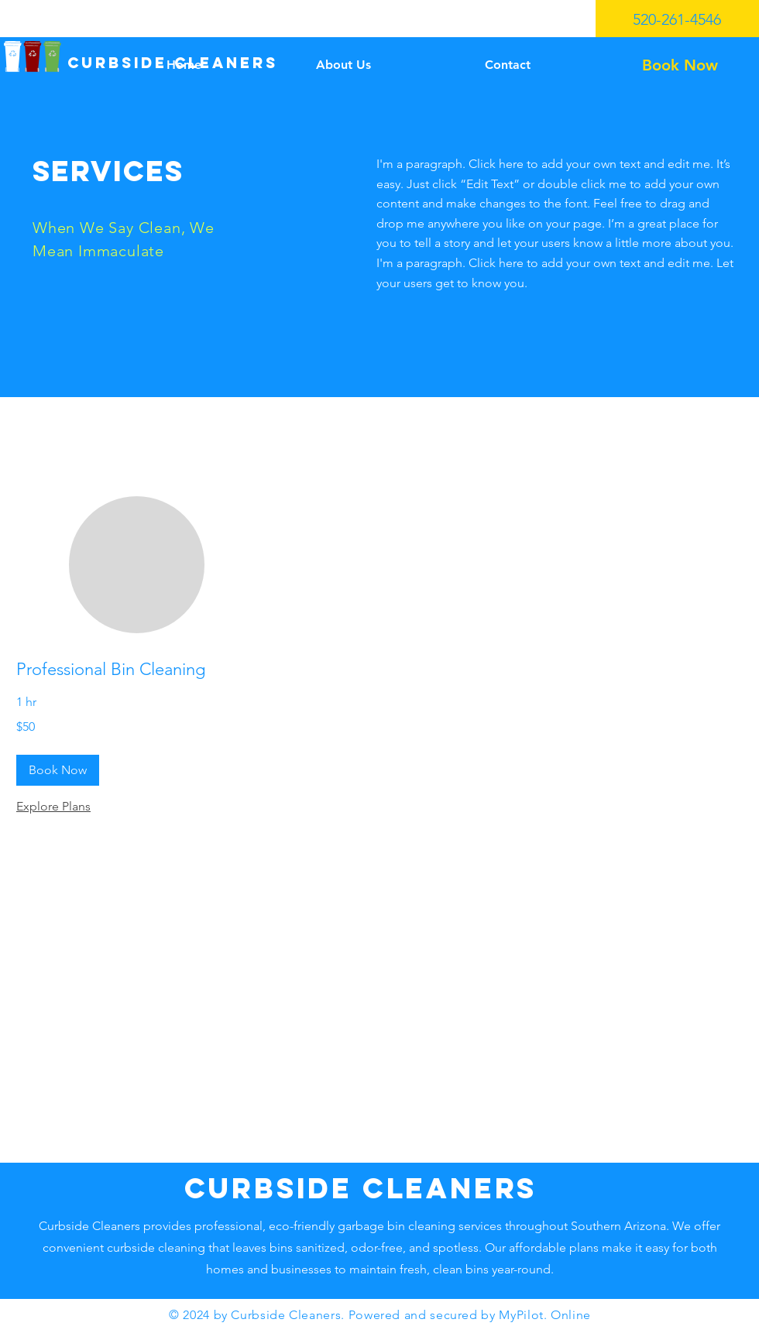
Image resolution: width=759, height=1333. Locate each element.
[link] (136, 669)
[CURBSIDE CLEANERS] (172, 63)
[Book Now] (679, 65)
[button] (57, 770)
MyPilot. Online (545, 1314)
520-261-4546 (677, 19)
